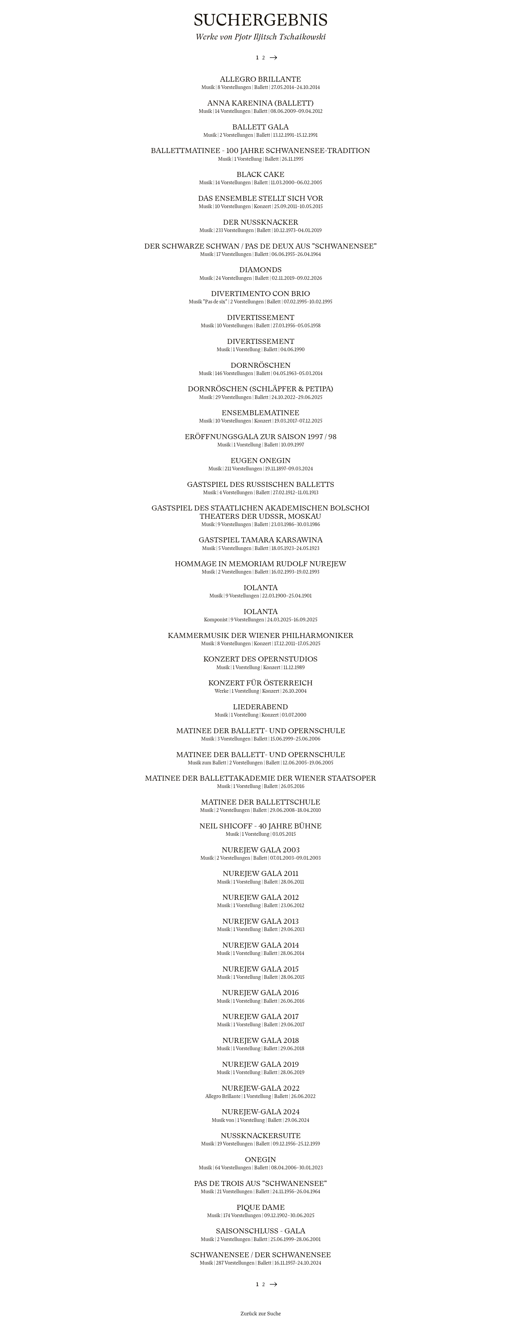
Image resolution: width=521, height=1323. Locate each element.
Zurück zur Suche (261, 1314)
